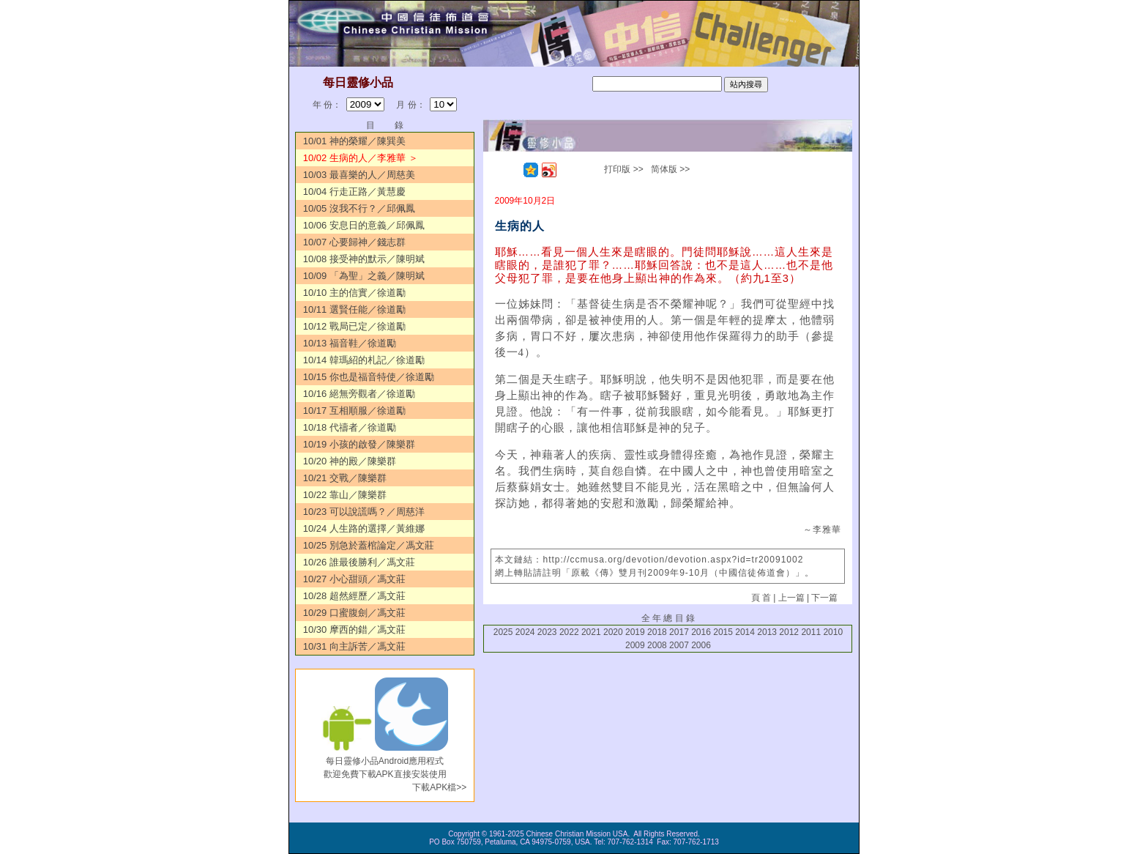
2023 (547, 632)
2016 (701, 632)
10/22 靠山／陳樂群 (345, 494)
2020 (613, 632)
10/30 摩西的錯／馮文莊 (354, 629)
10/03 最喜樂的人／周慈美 (359, 174)
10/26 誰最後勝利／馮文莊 (359, 562)
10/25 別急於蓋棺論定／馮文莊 (368, 545)
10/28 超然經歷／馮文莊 (354, 595)
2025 (503, 632)
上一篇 (791, 598)
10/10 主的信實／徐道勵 (354, 292)
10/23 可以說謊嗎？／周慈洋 (364, 511)
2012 (789, 632)
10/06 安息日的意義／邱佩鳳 (364, 225)
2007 (679, 645)
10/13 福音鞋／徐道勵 (349, 343)
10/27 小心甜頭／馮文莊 (354, 578)
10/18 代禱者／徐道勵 (349, 427)
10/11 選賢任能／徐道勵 (354, 309)
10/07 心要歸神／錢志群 (354, 242)
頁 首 (761, 598)
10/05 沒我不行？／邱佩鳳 (359, 208)
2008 (657, 645)
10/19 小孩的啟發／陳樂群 (359, 444)
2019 (635, 632)
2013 (767, 632)
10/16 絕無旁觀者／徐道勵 (359, 393)
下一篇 (824, 598)
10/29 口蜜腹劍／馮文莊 (354, 612)
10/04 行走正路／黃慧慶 (354, 191)
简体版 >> (670, 169)
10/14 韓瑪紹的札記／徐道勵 (364, 359)
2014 (745, 632)
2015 (723, 632)
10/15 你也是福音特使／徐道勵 (368, 376)
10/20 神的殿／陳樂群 (349, 461)
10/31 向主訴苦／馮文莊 (354, 646)
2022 (569, 632)
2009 (635, 645)
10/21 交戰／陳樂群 (345, 477)
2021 (591, 632)
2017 (679, 632)
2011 (811, 632)
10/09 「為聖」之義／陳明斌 (364, 275)
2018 (657, 632)
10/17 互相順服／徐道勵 (354, 410)
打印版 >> (623, 169)
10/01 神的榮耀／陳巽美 (354, 140)
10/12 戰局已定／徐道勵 (354, 326)
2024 (525, 632)
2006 (701, 645)
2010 (833, 632)
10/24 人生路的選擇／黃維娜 (364, 528)
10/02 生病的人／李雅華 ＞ (360, 157)
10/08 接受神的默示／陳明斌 (364, 258)
